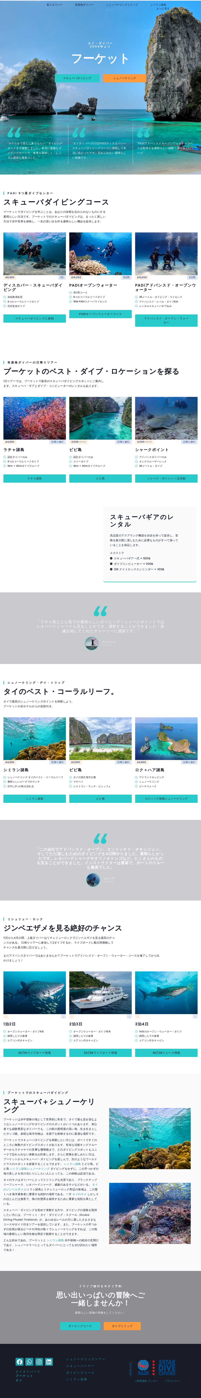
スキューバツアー (80, 1366)
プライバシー (172, 1381)
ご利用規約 (141, 1381)
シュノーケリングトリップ (122, 4)
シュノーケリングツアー (86, 1359)
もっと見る (163, 8)
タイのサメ (79, 1194)
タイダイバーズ (28, 1372)
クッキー (153, 1381)
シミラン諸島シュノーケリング (30, 1169)
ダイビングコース (80, 1373)
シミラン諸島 (158, 4)
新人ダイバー (55, 4)
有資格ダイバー (84, 4)
